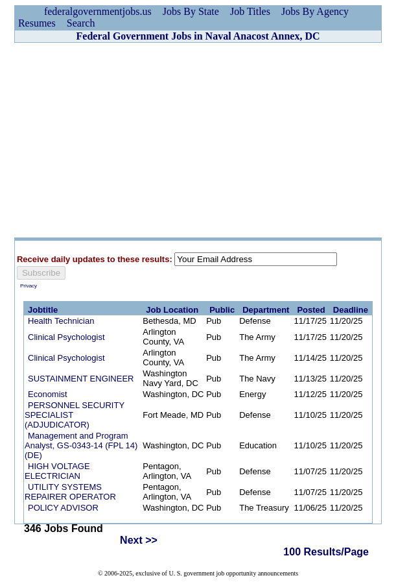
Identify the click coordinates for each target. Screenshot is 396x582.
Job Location (172, 310)
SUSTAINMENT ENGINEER (81, 378)
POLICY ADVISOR (63, 508)
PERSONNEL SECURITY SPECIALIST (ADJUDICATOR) (74, 415)
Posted (311, 310)
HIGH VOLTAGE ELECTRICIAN (57, 471)
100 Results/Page (326, 551)
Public (222, 310)
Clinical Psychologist (66, 337)
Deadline (350, 310)
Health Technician (61, 321)
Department (265, 310)
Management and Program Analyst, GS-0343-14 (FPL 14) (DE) (81, 445)
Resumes (37, 23)
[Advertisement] (198, 140)
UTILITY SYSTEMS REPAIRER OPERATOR (70, 492)
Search (81, 23)
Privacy (28, 286)
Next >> (138, 540)
